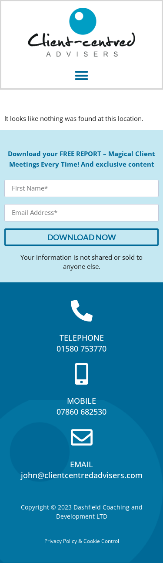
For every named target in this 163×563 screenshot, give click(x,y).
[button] (82, 75)
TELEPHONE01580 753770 (81, 343)
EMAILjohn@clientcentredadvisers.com (82, 469)
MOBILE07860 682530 (81, 406)
